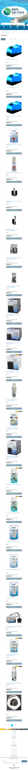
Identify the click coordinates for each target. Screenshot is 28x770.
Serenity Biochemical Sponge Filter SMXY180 (13, 315)
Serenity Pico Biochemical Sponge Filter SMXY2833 (14, 627)
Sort (11, 39)
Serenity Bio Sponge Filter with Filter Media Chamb (13, 258)
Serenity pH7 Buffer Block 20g (13, 569)
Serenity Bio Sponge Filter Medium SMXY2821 (12, 230)
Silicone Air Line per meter (12, 711)
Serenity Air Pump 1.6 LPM (12, 59)
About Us (14, 739)
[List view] (4, 39)
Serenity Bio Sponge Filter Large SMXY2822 (13, 202)
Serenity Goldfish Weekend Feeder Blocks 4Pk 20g (12, 428)
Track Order (14, 736)
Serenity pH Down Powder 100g (13, 484)
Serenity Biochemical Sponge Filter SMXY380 (13, 372)
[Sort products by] (20, 39)
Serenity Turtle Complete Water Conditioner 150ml (13, 683)
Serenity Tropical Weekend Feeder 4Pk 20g (12, 655)
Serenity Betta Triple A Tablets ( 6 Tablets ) (14, 145)
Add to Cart (14, 68)
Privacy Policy (14, 749)
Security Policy (14, 754)
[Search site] (26, 24)
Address (14, 744)
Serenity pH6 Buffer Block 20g (13, 541)
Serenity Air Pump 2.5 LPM (12, 87)
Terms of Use (14, 747)
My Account (14, 733)
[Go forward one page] (16, 725)
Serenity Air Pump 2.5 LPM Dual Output (13, 117)
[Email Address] (11, 761)
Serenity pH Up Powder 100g (12, 512)
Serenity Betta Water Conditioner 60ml (14, 173)
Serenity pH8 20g (10, 598)
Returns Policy (14, 752)
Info (12, 65)
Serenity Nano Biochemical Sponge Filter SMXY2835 (12, 457)
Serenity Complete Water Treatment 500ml (12, 400)
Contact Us (14, 741)
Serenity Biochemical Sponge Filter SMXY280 (13, 343)
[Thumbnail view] (2, 39)
